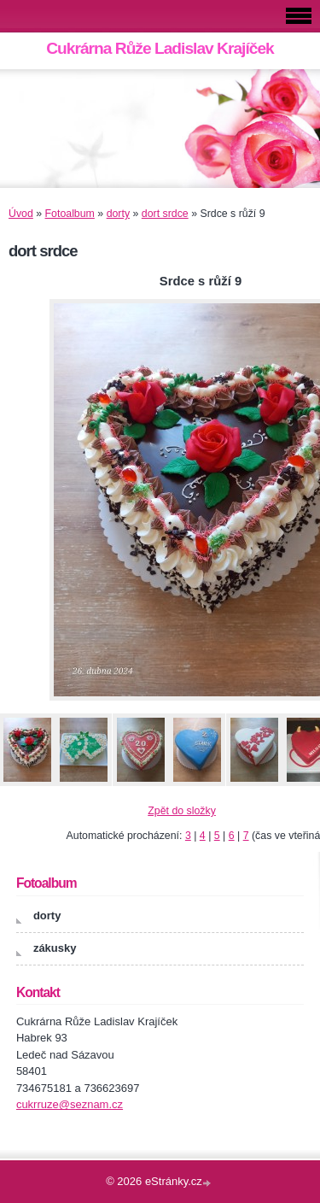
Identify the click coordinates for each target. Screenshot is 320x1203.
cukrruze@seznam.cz (69, 1104)
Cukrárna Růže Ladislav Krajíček (160, 48)
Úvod (21, 214)
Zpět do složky (182, 811)
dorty (118, 214)
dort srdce (165, 214)
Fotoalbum (70, 214)
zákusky (55, 948)
